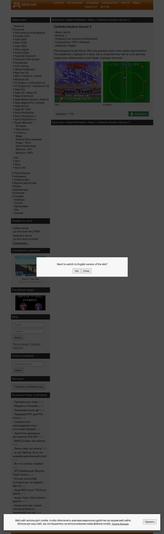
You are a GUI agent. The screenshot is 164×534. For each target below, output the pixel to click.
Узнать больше (120, 523)
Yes (77, 271)
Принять (150, 522)
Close (86, 271)
